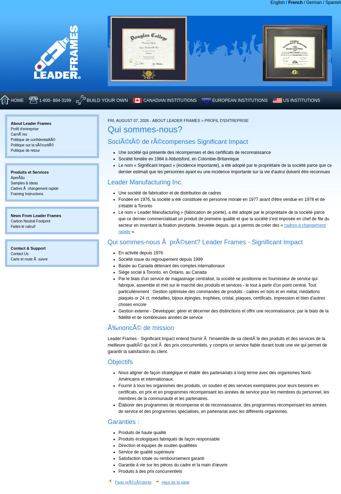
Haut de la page (176, 482)
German (314, 2)
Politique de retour (25, 150)
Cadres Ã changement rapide (35, 188)
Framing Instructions (27, 194)
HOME (17, 100)
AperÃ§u (18, 178)
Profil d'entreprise (25, 129)
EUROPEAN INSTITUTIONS (239, 100)
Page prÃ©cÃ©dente (133, 482)
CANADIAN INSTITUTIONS (170, 100)
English (278, 2)
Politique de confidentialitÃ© (33, 140)
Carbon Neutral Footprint (30, 221)
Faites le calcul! (23, 227)
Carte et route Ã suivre (29, 259)
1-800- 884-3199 (55, 100)
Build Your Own (107, 100)
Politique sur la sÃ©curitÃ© (32, 145)
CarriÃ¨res (19, 134)
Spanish (333, 2)
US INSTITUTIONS (301, 100)
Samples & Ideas (24, 183)
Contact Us (19, 254)
